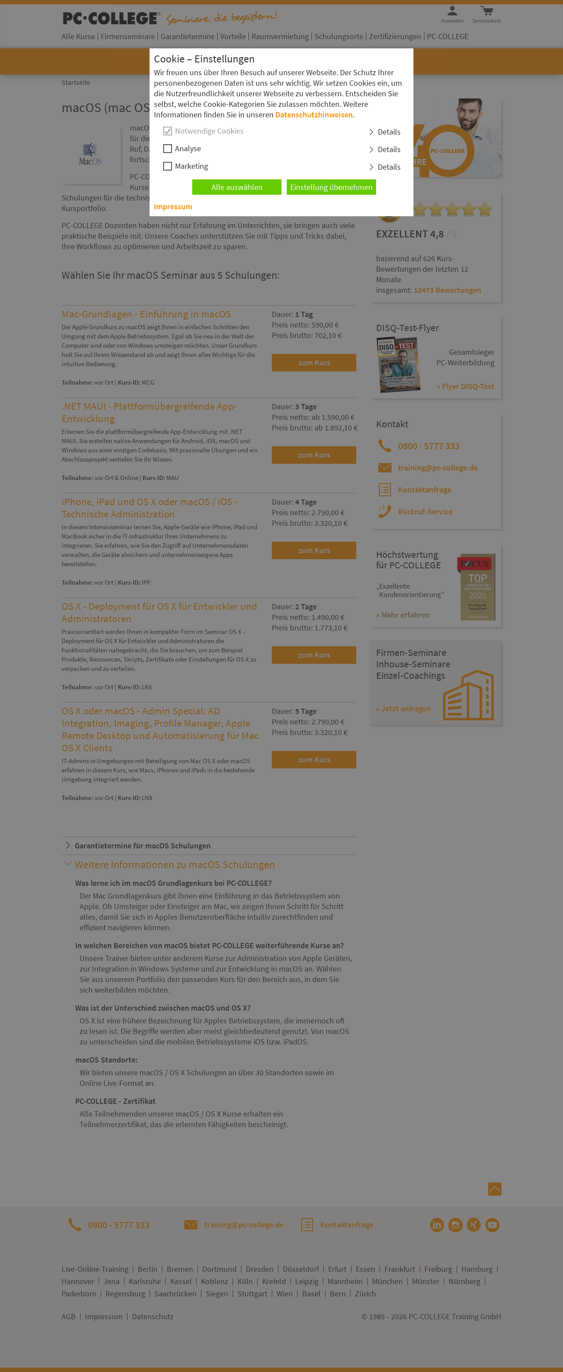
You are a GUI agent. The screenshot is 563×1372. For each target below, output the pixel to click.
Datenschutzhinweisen (314, 114)
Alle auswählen (237, 187)
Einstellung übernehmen (331, 187)
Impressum (173, 206)
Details (389, 132)
